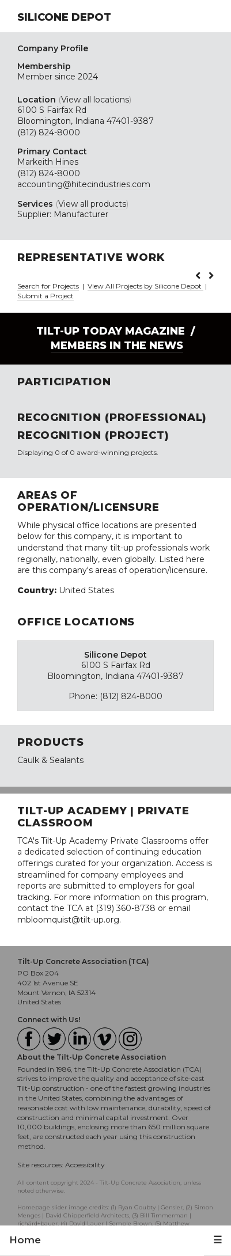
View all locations (95, 99)
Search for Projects (48, 286)
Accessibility (85, 1164)
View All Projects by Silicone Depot (145, 286)
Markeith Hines (47, 162)
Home (25, 1240)
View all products (92, 204)
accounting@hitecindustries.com (83, 184)
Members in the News (117, 345)
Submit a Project (45, 295)
